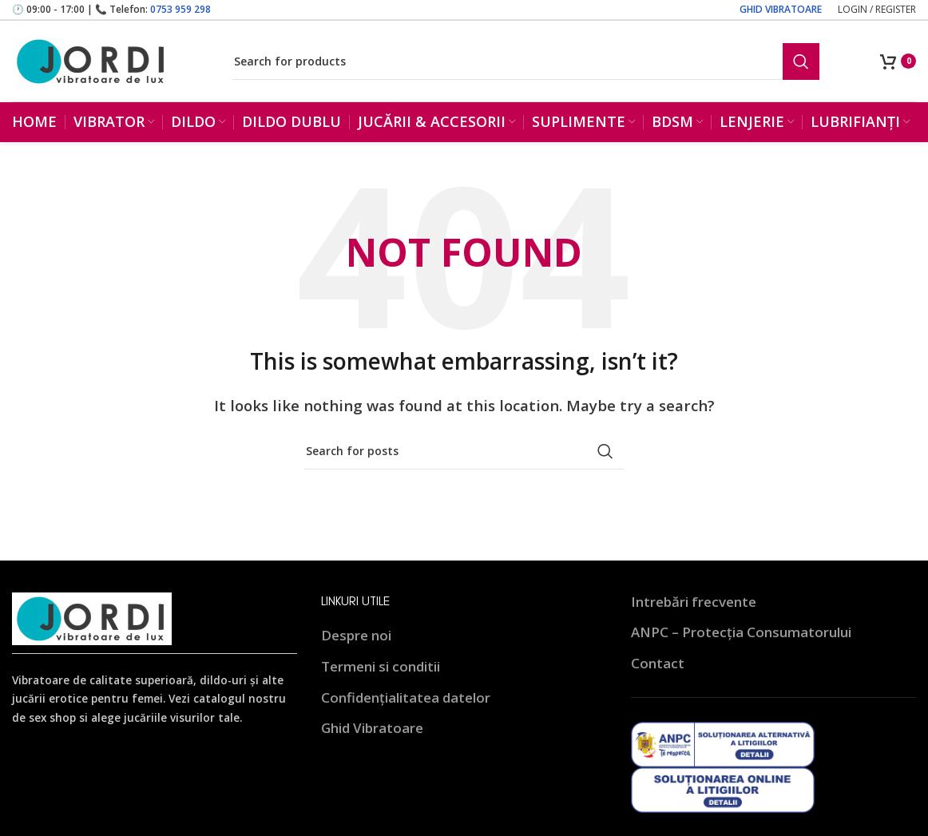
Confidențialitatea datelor (405, 697)
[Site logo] (92, 60)
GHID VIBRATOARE (781, 9)
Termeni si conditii (380, 667)
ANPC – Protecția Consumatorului (741, 633)
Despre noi (356, 636)
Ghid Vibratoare (372, 728)
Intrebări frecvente (693, 602)
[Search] (525, 61)
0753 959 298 (180, 9)
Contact (657, 664)
